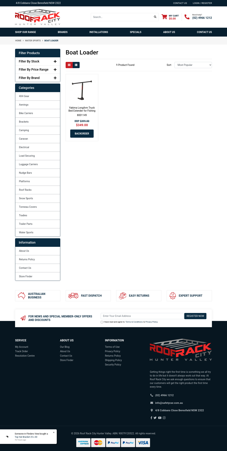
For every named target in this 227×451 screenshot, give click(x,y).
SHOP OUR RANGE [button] (25, 32)
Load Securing (27, 155)
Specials (135, 32)
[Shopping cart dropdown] (170, 17)
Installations (98, 32)
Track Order (21, 351)
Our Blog (65, 346)
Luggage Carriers (28, 164)
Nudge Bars (25, 172)
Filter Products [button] (29, 53)
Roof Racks (25, 189)
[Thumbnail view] (69, 65)
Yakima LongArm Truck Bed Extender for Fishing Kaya (81, 110)
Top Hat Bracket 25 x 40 (26, 437)
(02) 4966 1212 (202, 18)
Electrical (24, 147)
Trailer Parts (25, 223)
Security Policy (113, 364)
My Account (21, 346)
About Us (169, 32)
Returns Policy (27, 259)
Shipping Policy (113, 360)
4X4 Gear (24, 96)
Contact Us (204, 32)
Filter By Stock (38, 61)
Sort (169, 65)
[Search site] (155, 17)
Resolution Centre (25, 355)
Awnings (23, 104)
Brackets (24, 121)
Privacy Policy (151, 322)
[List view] (76, 65)
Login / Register (202, 3)
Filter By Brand (38, 78)
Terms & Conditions (134, 322)
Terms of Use (112, 346)
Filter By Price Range (38, 69)
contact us (180, 3)
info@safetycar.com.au (169, 403)
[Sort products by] (193, 65)
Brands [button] (63, 32)
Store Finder (25, 276)
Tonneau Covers (28, 206)
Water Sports (26, 232)
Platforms (24, 181)
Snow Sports (26, 198)
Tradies (23, 215)
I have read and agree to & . (129, 322)
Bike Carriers (26, 113)
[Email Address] (142, 316)
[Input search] (121, 17)
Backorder (82, 133)
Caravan (23, 138)
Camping (24, 130)
